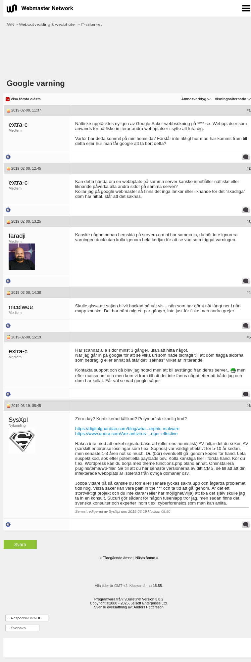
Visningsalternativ (230, 99)
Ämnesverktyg (193, 99)
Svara (20, 544)
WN (10, 24)
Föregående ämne (117, 558)
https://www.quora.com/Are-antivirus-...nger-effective (126, 433)
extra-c (18, 124)
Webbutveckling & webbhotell (47, 24)
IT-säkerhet (91, 24)
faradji (17, 235)
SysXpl (18, 419)
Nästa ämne (145, 558)
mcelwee (21, 306)
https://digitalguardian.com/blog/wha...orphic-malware (127, 428)
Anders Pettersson (148, 607)
